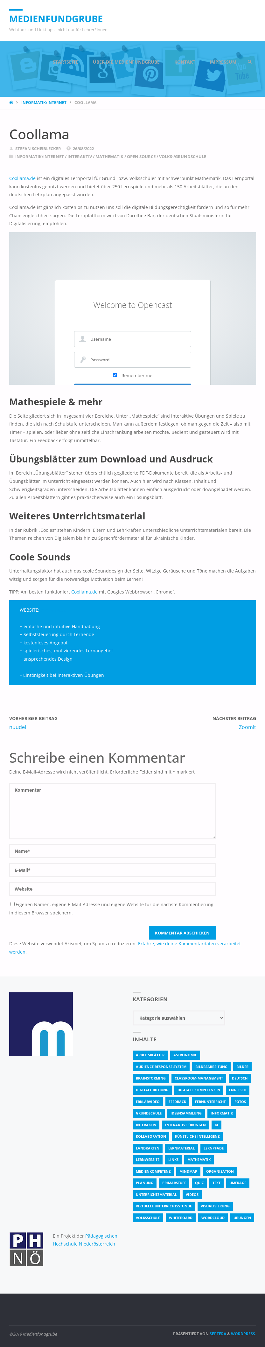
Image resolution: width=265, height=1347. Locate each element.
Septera (217, 1334)
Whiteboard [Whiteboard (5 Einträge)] (180, 1217)
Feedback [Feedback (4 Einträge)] (177, 1101)
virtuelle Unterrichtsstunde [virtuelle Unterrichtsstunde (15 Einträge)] (164, 1206)
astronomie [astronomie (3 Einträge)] (185, 1054)
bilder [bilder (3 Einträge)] (242, 1066)
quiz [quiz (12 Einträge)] (199, 1182)
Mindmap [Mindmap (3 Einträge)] (188, 1171)
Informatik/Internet (43, 102)
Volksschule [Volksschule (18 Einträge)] (148, 1217)
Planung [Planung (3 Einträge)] (144, 1182)
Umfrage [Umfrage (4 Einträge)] (237, 1182)
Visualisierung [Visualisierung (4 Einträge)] (215, 1206)
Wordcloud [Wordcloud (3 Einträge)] (213, 1217)
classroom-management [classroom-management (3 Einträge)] (199, 1078)
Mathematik (109, 156)
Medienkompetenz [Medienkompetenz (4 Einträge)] (153, 1171)
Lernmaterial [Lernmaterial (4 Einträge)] (181, 1148)
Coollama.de (22, 178)
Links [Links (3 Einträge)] (173, 1159)
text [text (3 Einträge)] (216, 1182)
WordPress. (243, 1334)
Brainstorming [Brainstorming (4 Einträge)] (151, 1078)
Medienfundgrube (56, 19)
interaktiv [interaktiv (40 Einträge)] (146, 1124)
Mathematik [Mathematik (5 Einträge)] (199, 1159)
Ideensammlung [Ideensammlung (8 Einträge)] (186, 1113)
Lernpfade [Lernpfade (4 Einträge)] (214, 1148)
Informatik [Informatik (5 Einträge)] (222, 1113)
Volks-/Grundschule (182, 156)
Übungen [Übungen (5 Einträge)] (242, 1217)
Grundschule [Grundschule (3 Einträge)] (149, 1113)
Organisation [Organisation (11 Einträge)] (220, 1171)
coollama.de (53, 610)
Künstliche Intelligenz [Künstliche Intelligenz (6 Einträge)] (197, 1136)
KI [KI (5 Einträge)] (216, 1124)
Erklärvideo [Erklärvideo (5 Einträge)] (148, 1101)
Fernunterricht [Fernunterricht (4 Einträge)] (210, 1101)
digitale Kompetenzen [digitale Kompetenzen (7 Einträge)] (199, 1089)
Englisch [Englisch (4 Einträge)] (237, 1089)
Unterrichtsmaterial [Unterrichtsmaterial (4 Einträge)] (156, 1194)
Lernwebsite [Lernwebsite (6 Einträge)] (147, 1159)
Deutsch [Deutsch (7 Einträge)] (240, 1078)
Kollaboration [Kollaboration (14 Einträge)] (151, 1136)
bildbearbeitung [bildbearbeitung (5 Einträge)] (211, 1066)
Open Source (141, 156)
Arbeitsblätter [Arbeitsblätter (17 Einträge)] (150, 1054)
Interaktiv (79, 156)
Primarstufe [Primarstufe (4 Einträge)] (174, 1182)
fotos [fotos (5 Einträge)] (240, 1101)
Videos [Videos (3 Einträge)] (192, 1194)
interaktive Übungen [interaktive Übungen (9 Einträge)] (185, 1124)
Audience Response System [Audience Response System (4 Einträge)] (161, 1066)
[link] (250, 62)
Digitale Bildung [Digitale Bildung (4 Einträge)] (152, 1089)
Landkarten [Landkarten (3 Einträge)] (147, 1148)
